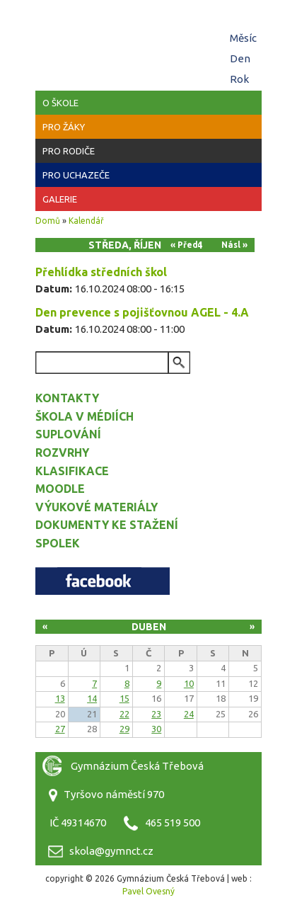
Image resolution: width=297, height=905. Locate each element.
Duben (149, 626)
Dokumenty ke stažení (106, 524)
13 (60, 698)
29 (124, 729)
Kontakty (67, 398)
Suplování (68, 434)
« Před (184, 244)
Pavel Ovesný (148, 891)
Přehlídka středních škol (101, 272)
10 (189, 683)
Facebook (102, 581)
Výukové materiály (96, 507)
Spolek (57, 543)
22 (124, 714)
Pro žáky (63, 127)
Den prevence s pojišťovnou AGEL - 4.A (142, 312)
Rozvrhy (62, 452)
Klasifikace (72, 471)
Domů (47, 220)
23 (156, 714)
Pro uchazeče (76, 175)
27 (60, 729)
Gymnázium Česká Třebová (148, 42)
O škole (60, 103)
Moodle (60, 488)
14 (92, 698)
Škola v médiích (84, 416)
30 (156, 729)
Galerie (59, 199)
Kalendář (86, 220)
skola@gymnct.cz (111, 851)
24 (189, 714)
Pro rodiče (68, 151)
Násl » (234, 244)
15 (124, 698)
